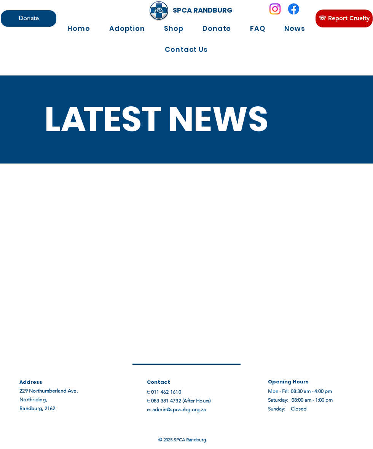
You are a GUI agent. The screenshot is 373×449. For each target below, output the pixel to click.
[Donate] (28, 18)
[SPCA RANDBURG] (202, 10)
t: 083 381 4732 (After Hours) (179, 401)
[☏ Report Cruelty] (344, 18)
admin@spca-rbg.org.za (179, 409)
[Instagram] (275, 9)
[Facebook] (293, 9)
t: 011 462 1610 (164, 392)
